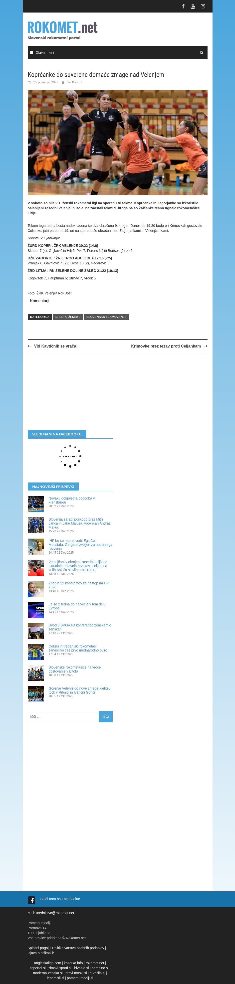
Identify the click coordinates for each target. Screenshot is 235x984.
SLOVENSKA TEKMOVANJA (106, 317)
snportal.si (38, 968)
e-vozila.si (97, 973)
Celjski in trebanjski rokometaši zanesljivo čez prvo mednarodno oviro (78, 648)
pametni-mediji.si (80, 978)
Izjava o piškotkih (41, 953)
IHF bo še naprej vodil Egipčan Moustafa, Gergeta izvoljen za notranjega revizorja (80, 545)
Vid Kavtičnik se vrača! (56, 346)
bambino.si (100, 968)
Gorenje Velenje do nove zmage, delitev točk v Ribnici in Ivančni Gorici (80, 690)
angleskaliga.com (47, 963)
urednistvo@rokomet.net (55, 913)
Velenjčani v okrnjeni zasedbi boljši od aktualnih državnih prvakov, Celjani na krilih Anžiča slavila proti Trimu (78, 566)
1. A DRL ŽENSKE (67, 317)
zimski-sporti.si (59, 968)
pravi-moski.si (76, 973)
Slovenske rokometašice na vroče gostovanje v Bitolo (75, 669)
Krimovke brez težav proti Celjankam (166, 346)
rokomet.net (95, 963)
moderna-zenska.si (47, 973)
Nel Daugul (74, 82)
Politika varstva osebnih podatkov (78, 948)
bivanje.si (81, 968)
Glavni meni (45, 53)
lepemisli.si (55, 978)
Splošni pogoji (38, 948)
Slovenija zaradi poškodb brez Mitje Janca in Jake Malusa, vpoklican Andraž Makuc (80, 523)
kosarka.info (73, 963)
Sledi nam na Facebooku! (60, 899)
